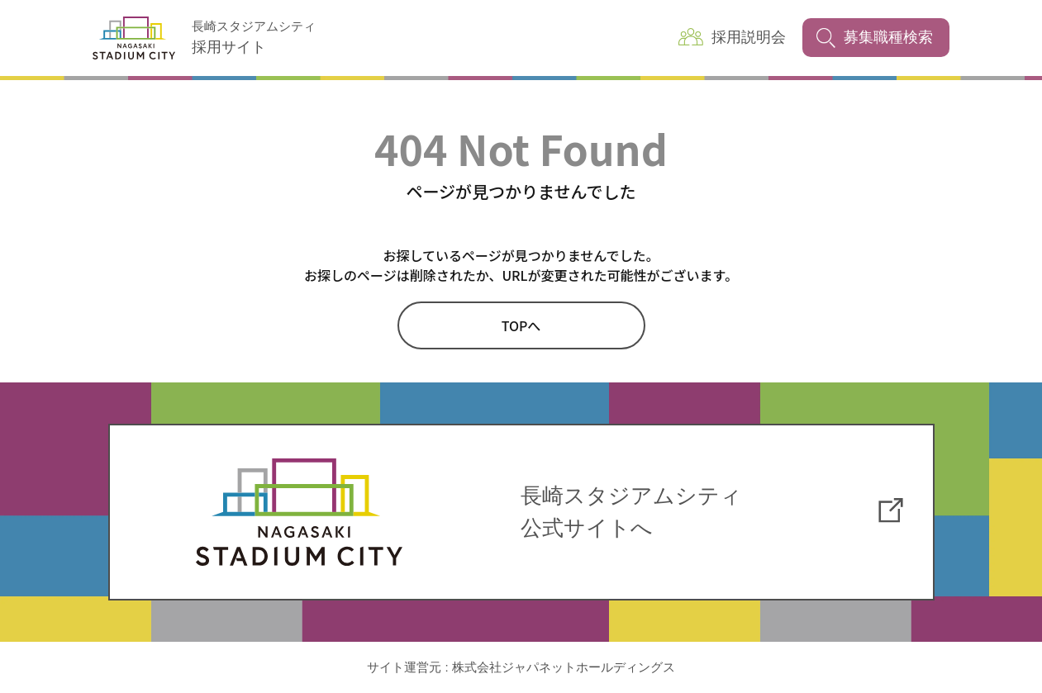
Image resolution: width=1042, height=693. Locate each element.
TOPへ (521, 325)
